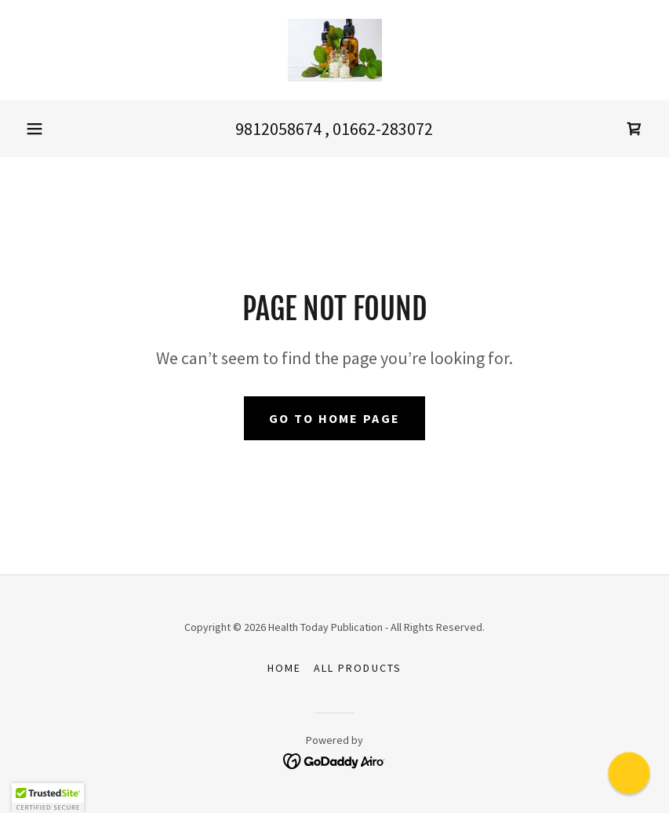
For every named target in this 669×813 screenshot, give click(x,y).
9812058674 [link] (278, 129)
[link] (334, 50)
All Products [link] (357, 668)
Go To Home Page (334, 418)
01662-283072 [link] (383, 129)
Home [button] (284, 668)
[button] (34, 128)
